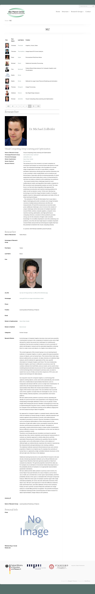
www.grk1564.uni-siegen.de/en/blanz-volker (32, 298)
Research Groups (77, 11)
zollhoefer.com (27, 157)
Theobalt (20, 45)
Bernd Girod (23, 327)
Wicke (19, 75)
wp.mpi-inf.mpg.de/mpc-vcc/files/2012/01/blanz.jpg (34, 292)
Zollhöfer (20, 99)
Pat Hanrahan (27, 161)
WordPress (87, 581)
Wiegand (20, 87)
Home (58, 11)
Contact (88, 11)
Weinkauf (20, 69)
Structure (65, 11)
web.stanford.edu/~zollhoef (30, 154)
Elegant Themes (72, 581)
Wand (19, 63)
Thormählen (21, 51)
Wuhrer (20, 93)
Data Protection (80, 565)
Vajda (19, 57)
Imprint (73, 565)
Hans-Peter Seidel (28, 159)
